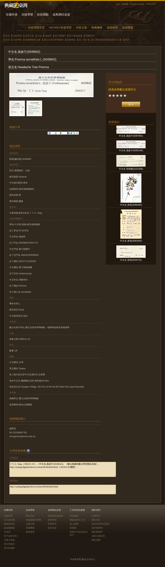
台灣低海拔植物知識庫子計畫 (107, 40)
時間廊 (73, 528)
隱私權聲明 (97, 532)
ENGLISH (151, 4)
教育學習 (52, 520)
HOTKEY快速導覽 (60, 27)
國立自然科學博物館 (53, 40)
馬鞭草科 (89, 36)
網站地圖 (96, 540)
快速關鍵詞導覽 (33, 520)
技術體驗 (43, 14)
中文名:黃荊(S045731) (131, 260)
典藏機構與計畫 (32, 40)
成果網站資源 (61, 14)
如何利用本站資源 (100, 524)
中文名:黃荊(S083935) (131, 241)
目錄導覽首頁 (36, 27)
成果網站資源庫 (55, 516)
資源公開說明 (98, 536)
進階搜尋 (112, 27)
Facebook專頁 (137, 4)
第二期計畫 (84, 40)
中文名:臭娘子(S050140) (131, 150)
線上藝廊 (74, 524)
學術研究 (52, 524)
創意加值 (52, 528)
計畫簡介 (96, 516)
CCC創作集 (9, 520)
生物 (39, 36)
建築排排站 (9, 524)
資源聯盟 (127, 27)
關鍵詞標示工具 (77, 520)
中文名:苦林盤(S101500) (131, 169)
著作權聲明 (97, 528)
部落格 (125, 4)
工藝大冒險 (9, 540)
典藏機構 (96, 27)
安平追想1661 (11, 536)
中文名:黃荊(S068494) (131, 205)
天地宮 (7, 532)
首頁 (118, 4)
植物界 (48, 36)
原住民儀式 (9, 544)
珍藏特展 (12, 14)
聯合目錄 (30, 516)
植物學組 (71, 40)
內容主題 (81, 27)
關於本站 (96, 520)
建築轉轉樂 (9, 528)
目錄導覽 (27, 14)
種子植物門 (60, 36)
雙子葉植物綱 (75, 36)
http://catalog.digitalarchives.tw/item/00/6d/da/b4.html (62, 489)
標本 (127, 40)
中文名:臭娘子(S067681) (131, 136)
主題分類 (30, 524)
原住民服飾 (9, 548)
